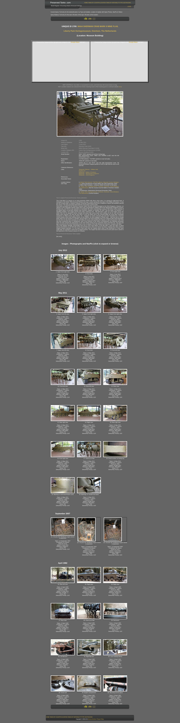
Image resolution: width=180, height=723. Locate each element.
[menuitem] (86, 2)
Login (129, 6)
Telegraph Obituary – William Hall (88, 169)
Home (86, 2)
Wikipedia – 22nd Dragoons (87, 175)
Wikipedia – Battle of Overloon (87, 172)
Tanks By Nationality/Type (114, 2)
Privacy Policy (100, 719)
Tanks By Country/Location (97, 2)
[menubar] (107, 2)
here (120, 86)
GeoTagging (127, 2)
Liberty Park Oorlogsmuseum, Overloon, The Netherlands (90, 31)
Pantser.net (82, 170)
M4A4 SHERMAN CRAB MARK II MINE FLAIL (98, 26)
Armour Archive (92, 719)
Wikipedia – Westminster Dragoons (89, 173)
